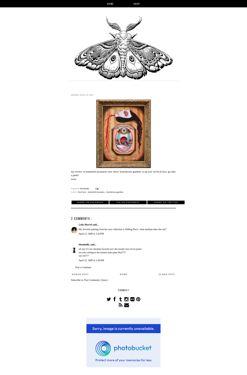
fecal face (161, 171)
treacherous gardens (114, 192)
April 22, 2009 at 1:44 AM (91, 260)
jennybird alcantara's (97, 171)
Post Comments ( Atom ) (96, 280)
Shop (136, 3)
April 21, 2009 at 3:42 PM (91, 234)
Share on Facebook (90, 202)
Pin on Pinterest (128, 202)
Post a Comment (83, 267)
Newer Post (80, 274)
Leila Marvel (86, 224)
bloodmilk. (84, 244)
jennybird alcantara (96, 192)
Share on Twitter (166, 202)
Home (110, 3)
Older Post (167, 274)
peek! (76, 175)
